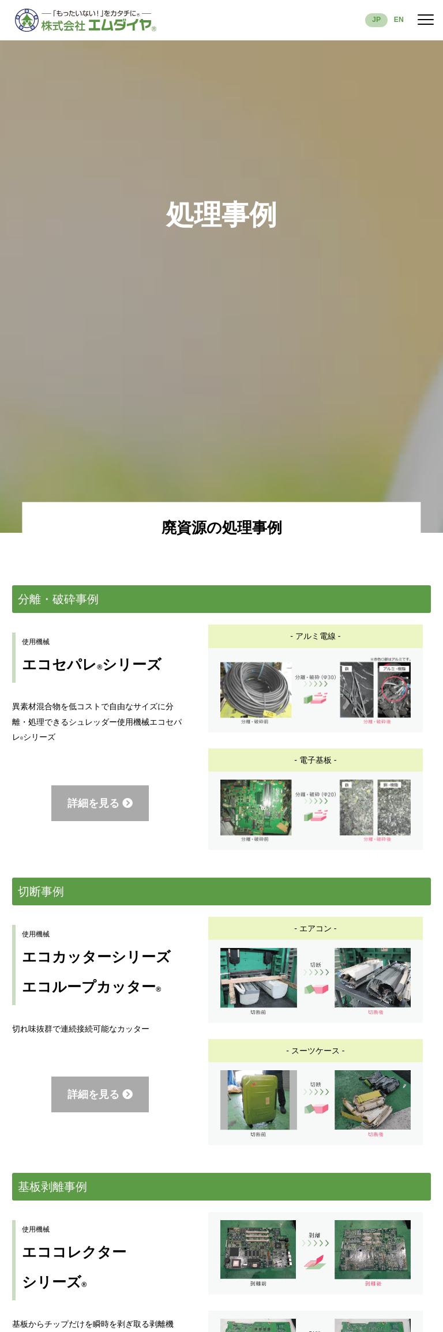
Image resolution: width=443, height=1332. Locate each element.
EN (399, 20)
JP (376, 20)
